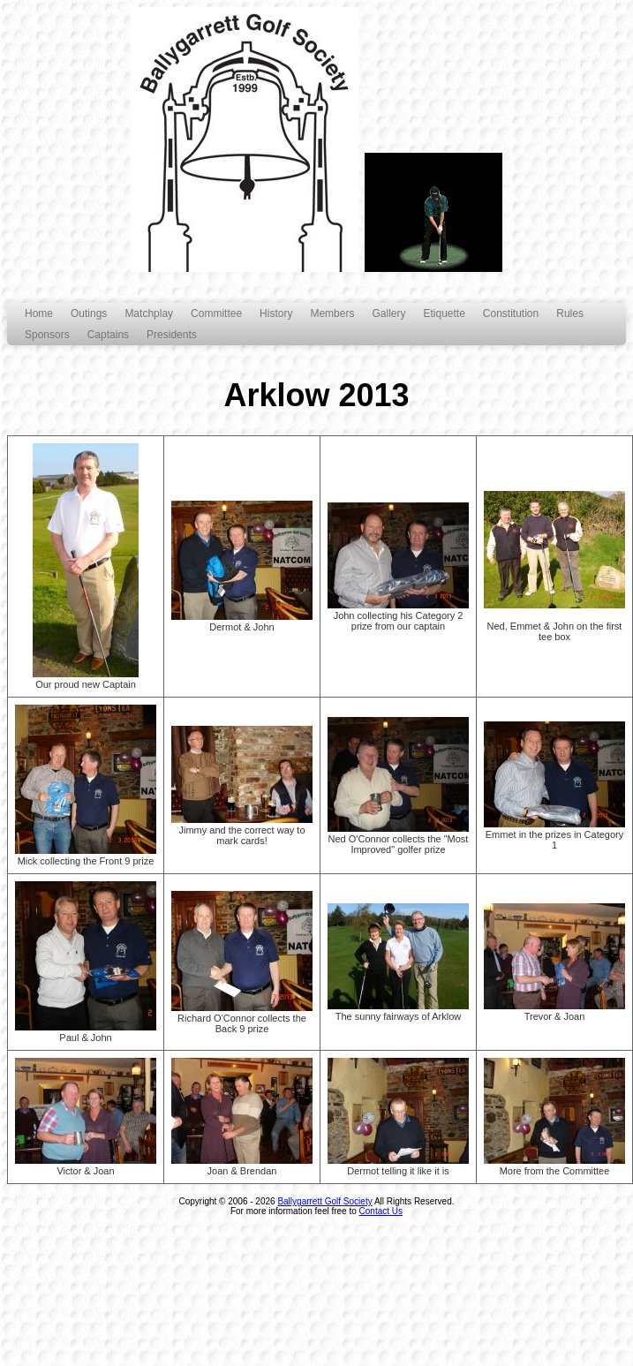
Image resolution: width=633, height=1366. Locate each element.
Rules (570, 313)
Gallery (388, 313)
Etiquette (443, 313)
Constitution (511, 313)
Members (332, 313)
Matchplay (148, 313)
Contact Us (381, 1211)
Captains (108, 334)
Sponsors (47, 334)
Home (39, 313)
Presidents (172, 334)
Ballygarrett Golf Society (324, 1201)
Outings (89, 313)
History (276, 313)
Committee (216, 313)
